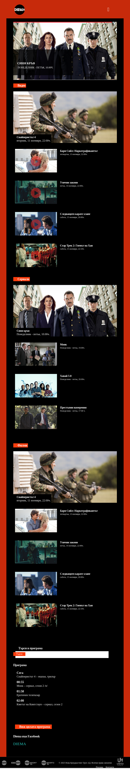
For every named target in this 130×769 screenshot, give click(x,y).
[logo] (19, 9)
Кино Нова (15, 762)
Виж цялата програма (34, 726)
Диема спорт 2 (47, 762)
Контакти (110, 767)
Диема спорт (31, 762)
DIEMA (19, 744)
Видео (22, 85)
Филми (22, 445)
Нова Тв (4, 762)
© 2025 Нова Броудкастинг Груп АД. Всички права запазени (85, 763)
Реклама (99, 767)
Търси (19, 654)
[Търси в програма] (62, 654)
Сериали (23, 279)
